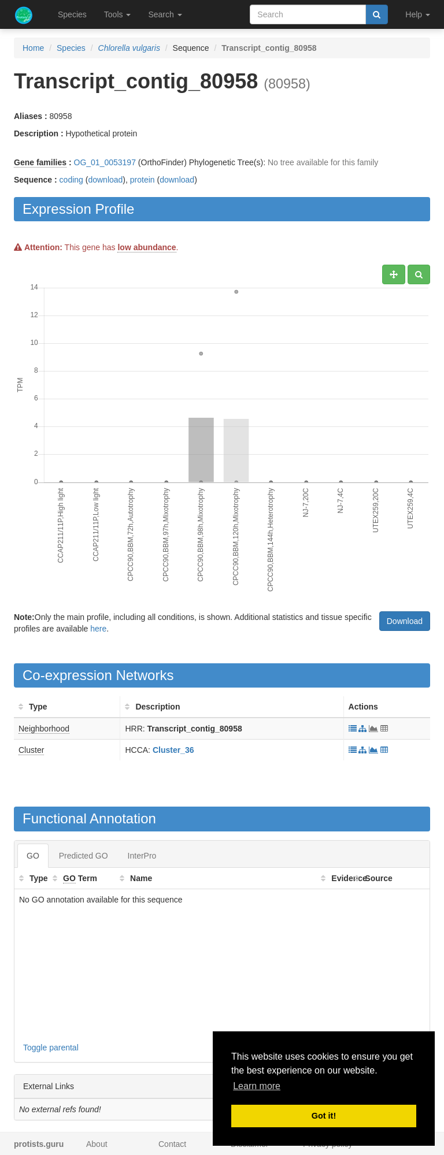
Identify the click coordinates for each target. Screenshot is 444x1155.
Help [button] (417, 14)
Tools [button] (117, 14)
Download (405, 621)
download (105, 179)
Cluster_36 (173, 750)
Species (72, 14)
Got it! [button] (324, 1115)
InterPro (142, 855)
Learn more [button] (256, 1086)
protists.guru (39, 1144)
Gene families (40, 162)
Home (33, 48)
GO (33, 855)
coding (71, 179)
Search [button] (165, 14)
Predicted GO (83, 855)
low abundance (146, 247)
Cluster (31, 750)
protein (142, 179)
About (97, 1144)
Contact (172, 1144)
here (98, 628)
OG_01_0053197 (105, 162)
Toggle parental (51, 1047)
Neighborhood (43, 728)
